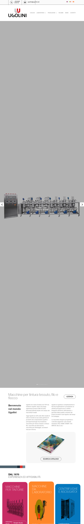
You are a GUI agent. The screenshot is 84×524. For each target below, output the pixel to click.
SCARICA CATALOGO (51, 459)
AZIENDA (69, 397)
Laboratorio (40, 12)
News (66, 12)
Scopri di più (42, 207)
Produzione (51, 12)
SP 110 (42, 201)
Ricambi (61, 12)
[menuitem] (67, 2)
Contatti (73, 12)
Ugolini (32, 12)
